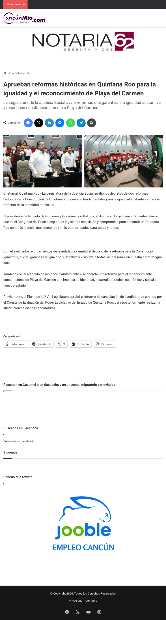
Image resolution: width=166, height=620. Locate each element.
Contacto (91, 600)
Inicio (8, 73)
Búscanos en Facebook (18, 441)
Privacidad (75, 600)
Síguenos (10, 452)
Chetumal (22, 73)
